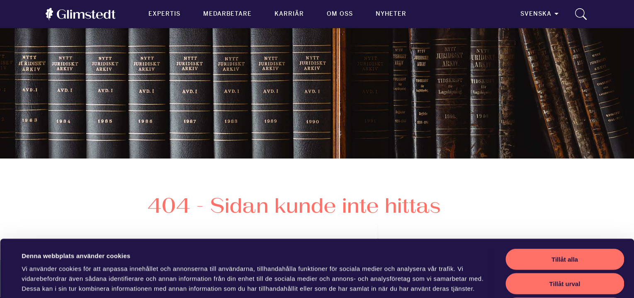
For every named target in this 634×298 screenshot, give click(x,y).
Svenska (535, 13)
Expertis (164, 13)
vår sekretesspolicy (82, 254)
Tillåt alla (564, 205)
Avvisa (565, 254)
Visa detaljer (363, 281)
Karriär (289, 13)
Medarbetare (227, 13)
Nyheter (391, 13)
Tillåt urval (565, 229)
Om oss (340, 13)
